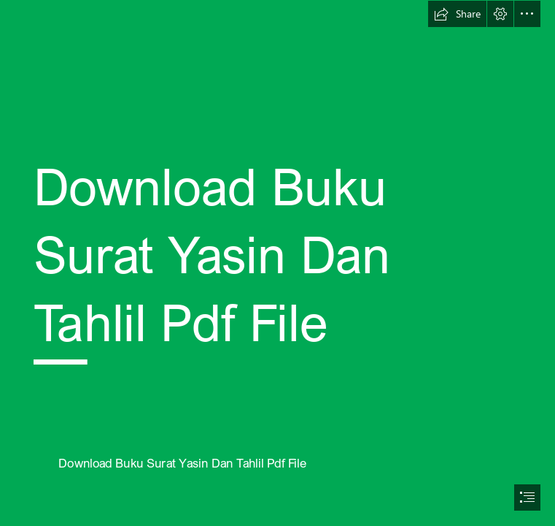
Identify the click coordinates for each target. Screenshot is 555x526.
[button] (457, 14)
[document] (277, 263)
